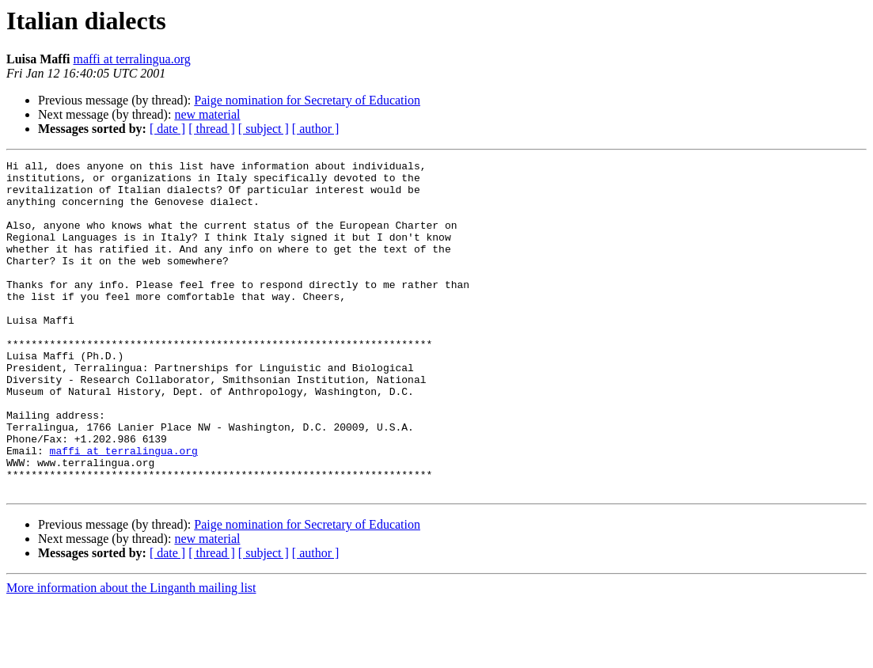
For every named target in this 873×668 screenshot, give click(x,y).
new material (207, 114)
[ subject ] (263, 128)
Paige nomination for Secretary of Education (307, 100)
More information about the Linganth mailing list (131, 654)
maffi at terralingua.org (131, 59)
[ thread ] (211, 128)
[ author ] (316, 128)
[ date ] (167, 128)
